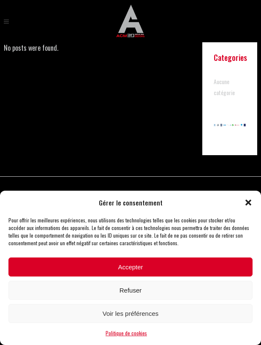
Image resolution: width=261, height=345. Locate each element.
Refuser (131, 290)
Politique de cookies (126, 333)
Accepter (130, 267)
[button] (248, 202)
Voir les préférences (131, 313)
